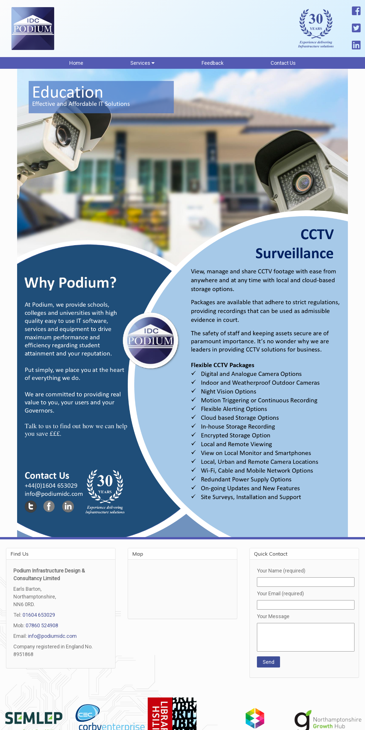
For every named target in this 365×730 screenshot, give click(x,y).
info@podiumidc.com (52, 636)
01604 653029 (39, 615)
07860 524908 (42, 625)
